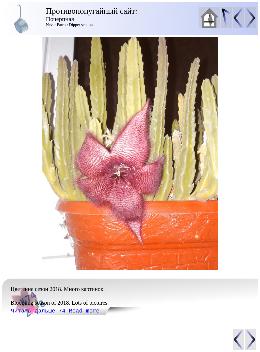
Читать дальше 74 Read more (55, 311)
